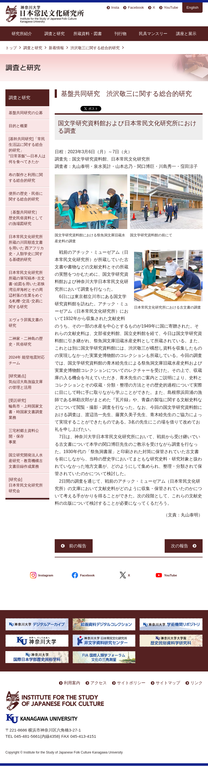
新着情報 (56, 48)
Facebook (136, 7)
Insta (115, 7)
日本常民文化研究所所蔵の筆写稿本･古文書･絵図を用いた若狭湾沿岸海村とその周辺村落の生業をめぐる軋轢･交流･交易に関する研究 (27, 289)
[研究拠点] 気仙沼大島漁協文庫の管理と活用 (26, 382)
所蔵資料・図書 (87, 33)
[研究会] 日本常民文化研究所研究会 (26, 485)
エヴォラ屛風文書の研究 (26, 323)
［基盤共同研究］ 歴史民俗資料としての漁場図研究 (26, 218)
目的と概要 (18, 126)
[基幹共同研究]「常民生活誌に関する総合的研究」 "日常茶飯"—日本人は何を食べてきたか (27, 150)
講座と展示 (186, 33)
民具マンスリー (153, 33)
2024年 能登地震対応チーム (27, 360)
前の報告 (77, 546)
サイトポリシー (131, 682)
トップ (11, 48)
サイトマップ (168, 682)
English (193, 7)
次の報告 (179, 546)
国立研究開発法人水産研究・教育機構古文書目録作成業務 (26, 461)
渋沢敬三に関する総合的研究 (95, 48)
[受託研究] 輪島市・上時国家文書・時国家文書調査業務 (26, 409)
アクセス (98, 682)
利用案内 (72, 682)
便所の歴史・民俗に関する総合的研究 (26, 196)
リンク (196, 682)
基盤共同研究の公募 (26, 113)
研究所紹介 (22, 33)
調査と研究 (54, 33)
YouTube (171, 7)
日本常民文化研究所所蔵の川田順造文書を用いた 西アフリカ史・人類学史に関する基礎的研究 (26, 248)
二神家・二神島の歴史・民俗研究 (26, 341)
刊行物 (120, 33)
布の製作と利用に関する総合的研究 (26, 177)
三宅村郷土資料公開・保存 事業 (24, 436)
